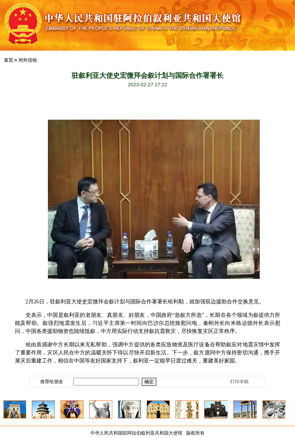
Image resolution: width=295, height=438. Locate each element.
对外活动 (27, 60)
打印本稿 (239, 381)
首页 (8, 60)
